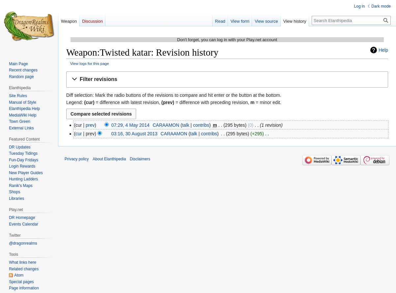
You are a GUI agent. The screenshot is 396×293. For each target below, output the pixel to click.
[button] (227, 79)
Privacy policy (77, 159)
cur (78, 133)
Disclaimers (140, 159)
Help (383, 50)
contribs (201, 125)
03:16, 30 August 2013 (134, 133)
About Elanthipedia (109, 159)
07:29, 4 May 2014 (130, 125)
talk (185, 125)
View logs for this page (89, 63)
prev (90, 125)
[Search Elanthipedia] (351, 20)
